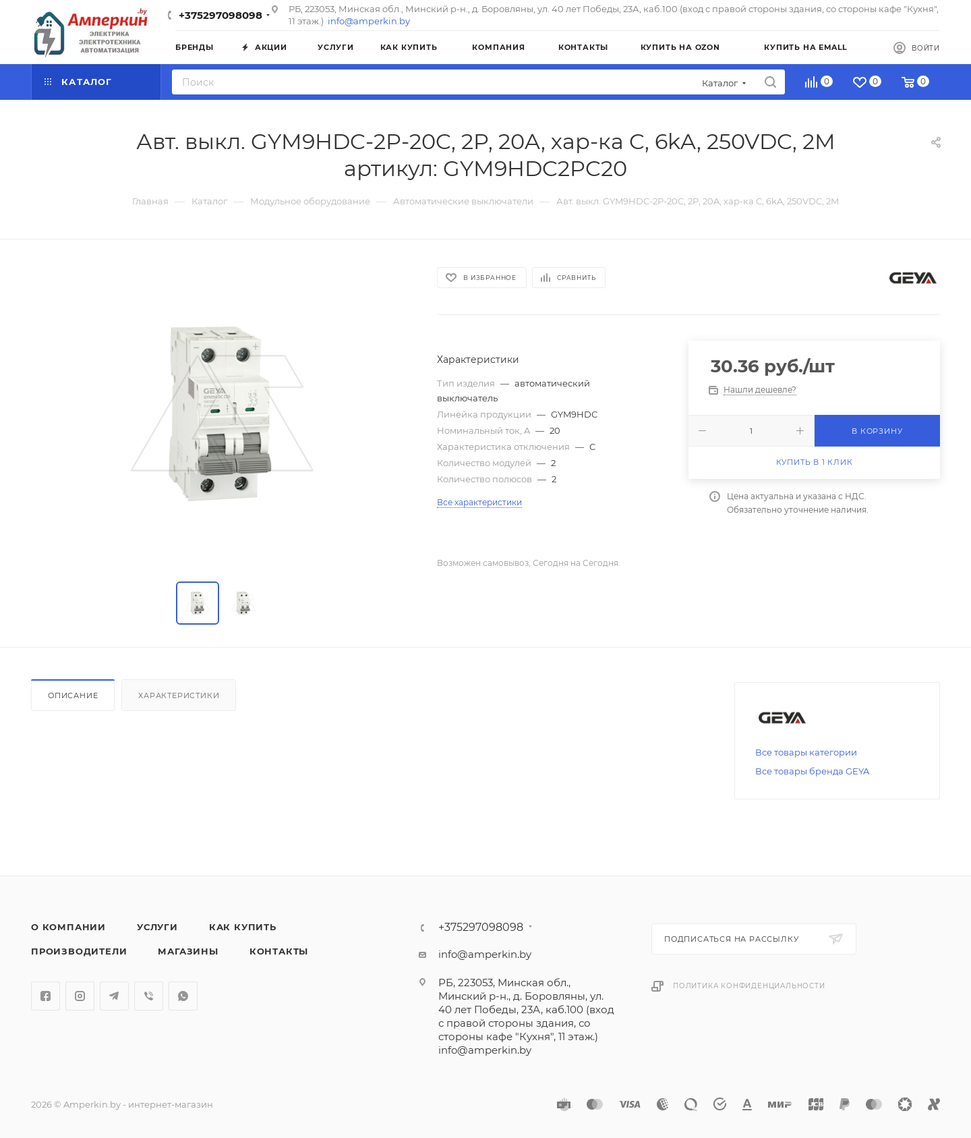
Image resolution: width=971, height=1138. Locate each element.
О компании (68, 926)
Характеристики (178, 695)
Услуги (157, 926)
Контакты (278, 951)
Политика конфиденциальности (749, 985)
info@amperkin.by (369, 21)
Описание (73, 695)
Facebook (45, 996)
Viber (148, 996)
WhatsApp (183, 996)
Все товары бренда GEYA (812, 771)
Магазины (188, 951)
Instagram (79, 996)
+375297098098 (220, 15)
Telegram (114, 996)
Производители (79, 951)
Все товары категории (806, 752)
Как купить (242, 926)
